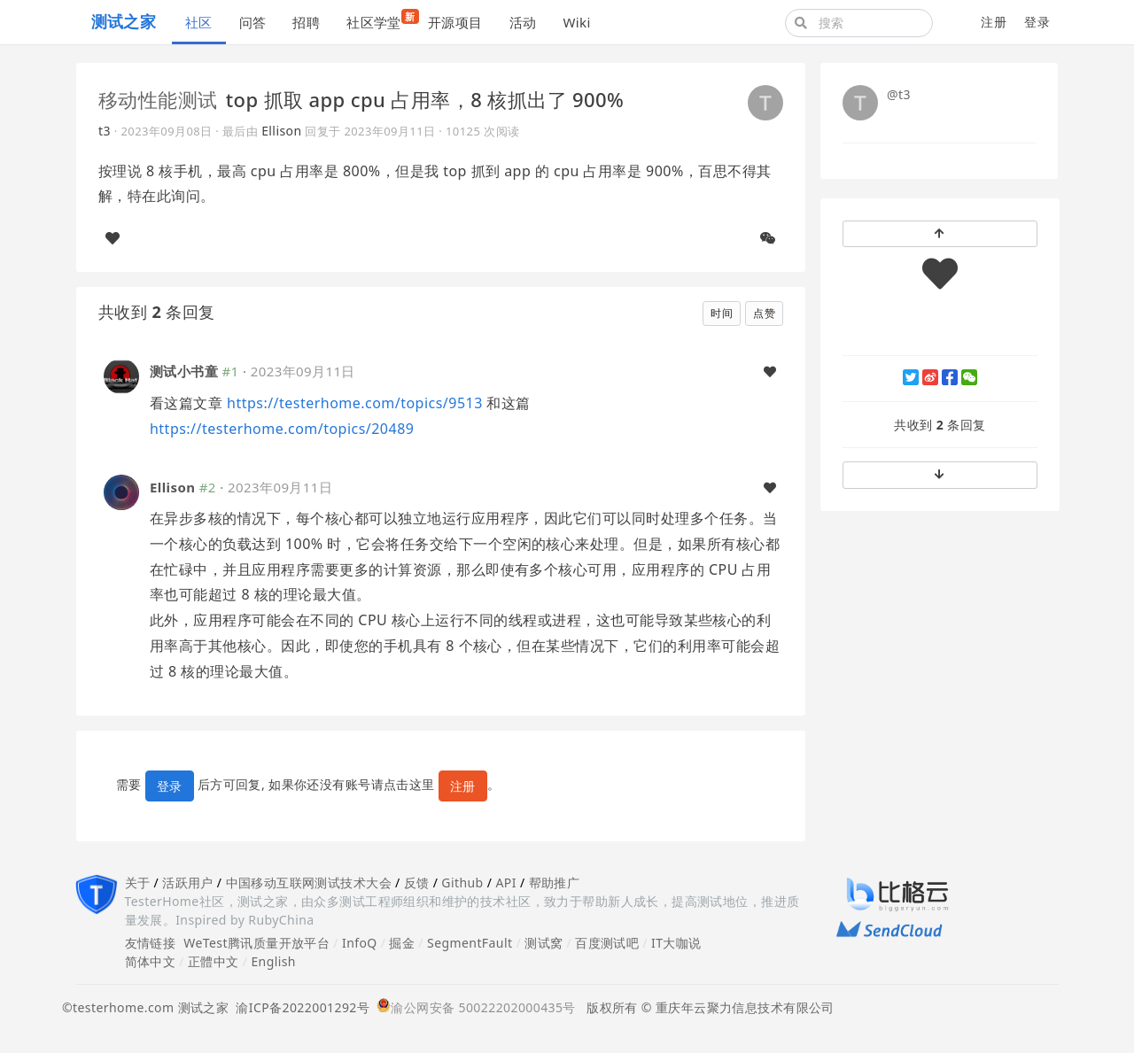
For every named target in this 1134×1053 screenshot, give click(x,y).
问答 (253, 22)
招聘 (306, 22)
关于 (138, 882)
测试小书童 (184, 371)
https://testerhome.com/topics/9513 (355, 403)
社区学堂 (380, 20)
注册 (993, 21)
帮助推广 (554, 882)
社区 (199, 22)
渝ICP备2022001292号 (299, 1007)
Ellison (281, 130)
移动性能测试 (158, 99)
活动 (523, 22)
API (505, 882)
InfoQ (359, 942)
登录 (1037, 21)
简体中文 (150, 961)
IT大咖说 (676, 942)
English (273, 961)
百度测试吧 (607, 942)
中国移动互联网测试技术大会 (309, 882)
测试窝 (543, 942)
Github (462, 882)
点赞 (764, 313)
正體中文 (213, 961)
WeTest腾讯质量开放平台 (256, 942)
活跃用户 (188, 882)
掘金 (402, 942)
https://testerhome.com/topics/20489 (282, 428)
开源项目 (455, 22)
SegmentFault (469, 942)
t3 (104, 130)
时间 (722, 313)
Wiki (576, 22)
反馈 (417, 882)
